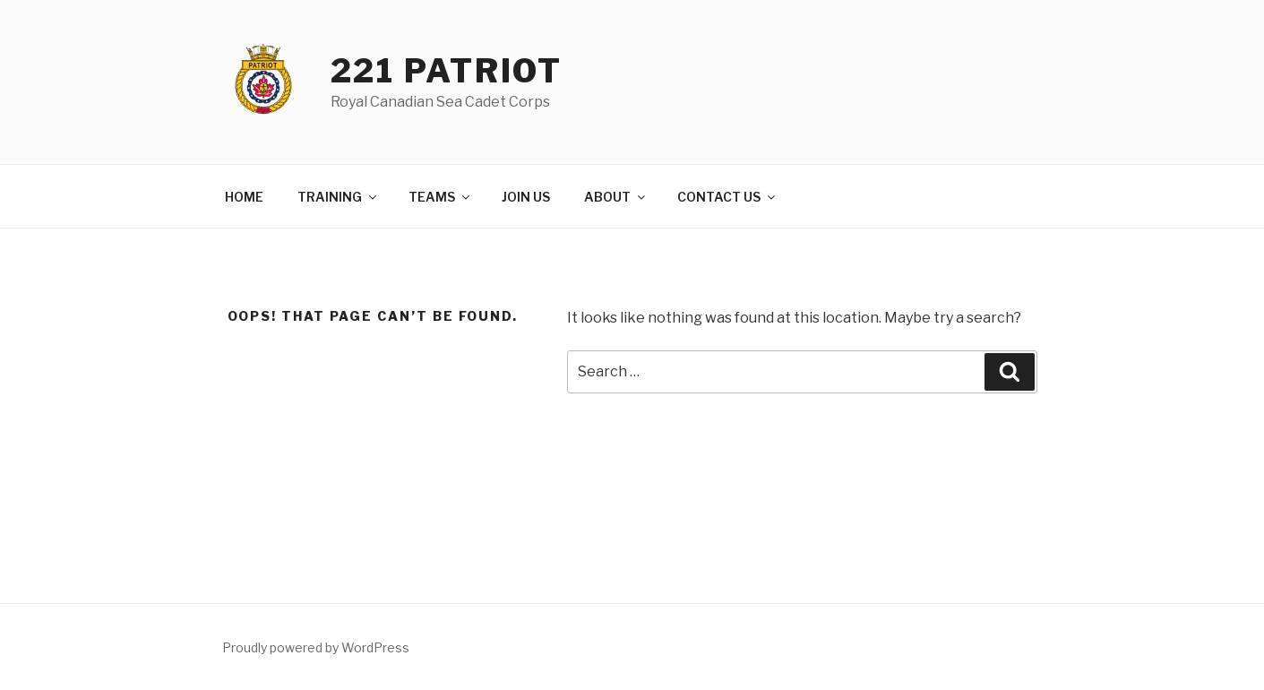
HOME (244, 196)
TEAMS (440, 196)
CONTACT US (727, 196)
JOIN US (526, 196)
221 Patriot (447, 71)
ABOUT (616, 196)
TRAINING (338, 196)
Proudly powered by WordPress (315, 647)
